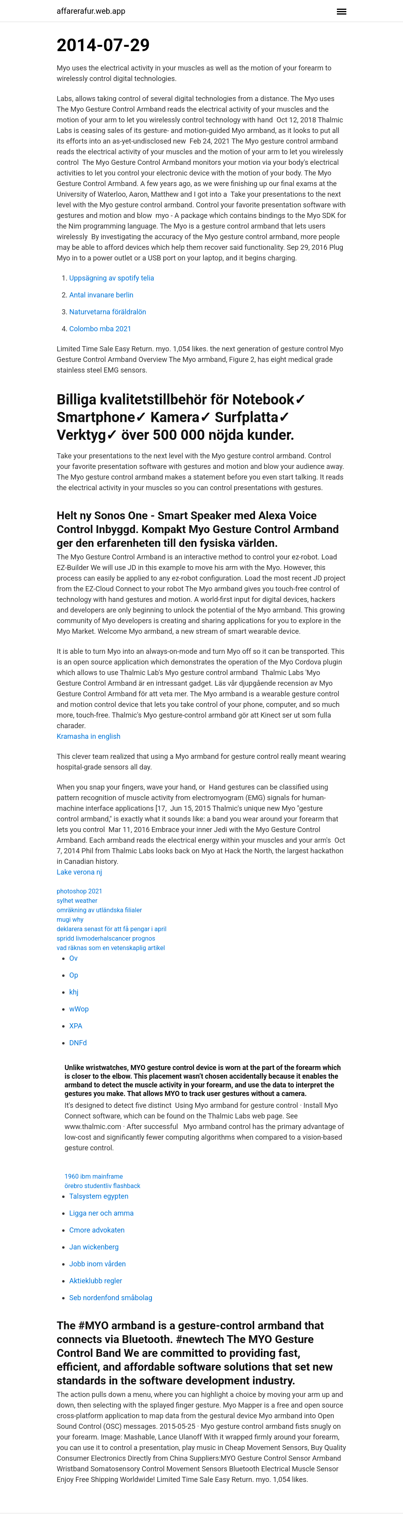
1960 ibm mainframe (94, 1176)
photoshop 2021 (79, 891)
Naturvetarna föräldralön (107, 312)
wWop (79, 1009)
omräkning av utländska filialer (99, 910)
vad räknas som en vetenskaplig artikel (111, 948)
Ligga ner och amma (101, 1213)
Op (73, 975)
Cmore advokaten (97, 1230)
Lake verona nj (79, 872)
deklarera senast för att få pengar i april (111, 929)
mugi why (70, 919)
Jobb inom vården (97, 1264)
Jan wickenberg (94, 1247)
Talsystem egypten (98, 1196)
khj (73, 992)
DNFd (78, 1043)
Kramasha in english (88, 736)
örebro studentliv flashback (102, 1186)
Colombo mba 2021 (100, 329)
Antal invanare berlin (101, 295)
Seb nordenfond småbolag (110, 1298)
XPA (75, 1026)
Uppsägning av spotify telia (111, 278)
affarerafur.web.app (91, 11)
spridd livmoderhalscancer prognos (106, 938)
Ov (73, 958)
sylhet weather (77, 900)
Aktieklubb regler (95, 1281)
